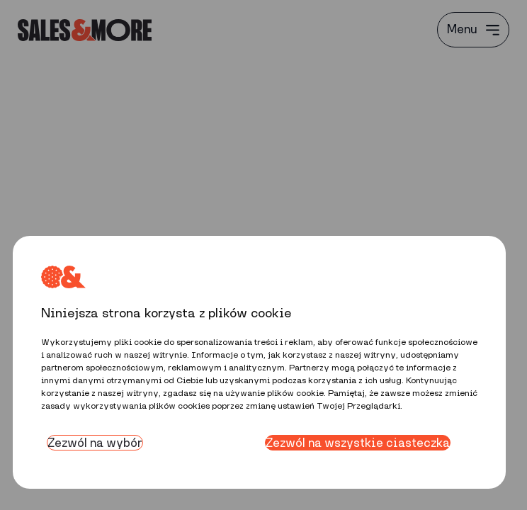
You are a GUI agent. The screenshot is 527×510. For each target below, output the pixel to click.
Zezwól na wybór (94, 443)
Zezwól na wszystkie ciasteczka (358, 443)
